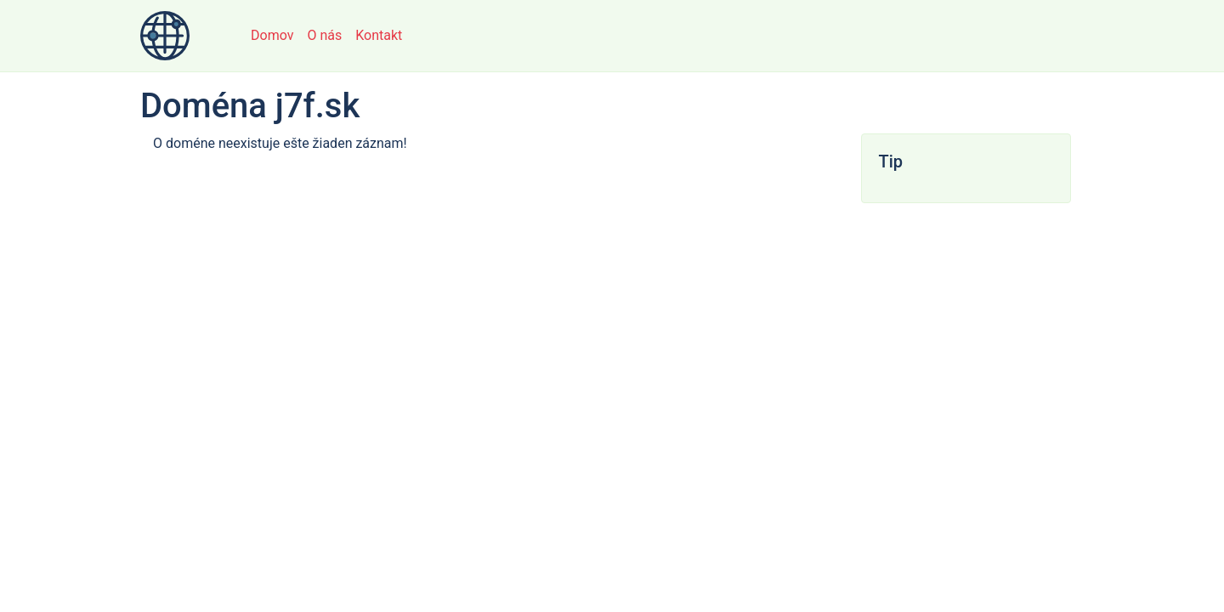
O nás (324, 35)
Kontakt (378, 35)
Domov (272, 35)
